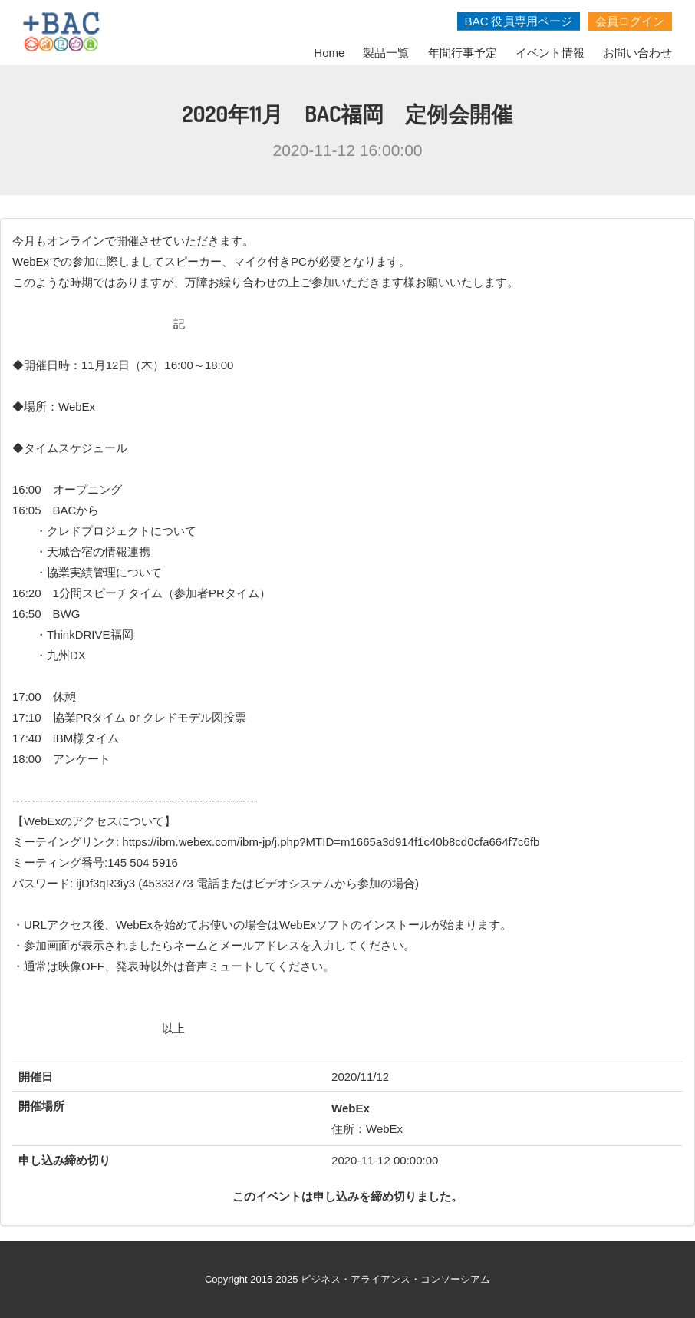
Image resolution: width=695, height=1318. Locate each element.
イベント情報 (550, 52)
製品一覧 (386, 52)
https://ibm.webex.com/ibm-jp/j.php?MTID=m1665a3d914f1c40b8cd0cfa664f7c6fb (330, 841)
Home (329, 52)
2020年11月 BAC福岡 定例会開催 (348, 113)
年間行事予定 (462, 52)
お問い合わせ (637, 52)
